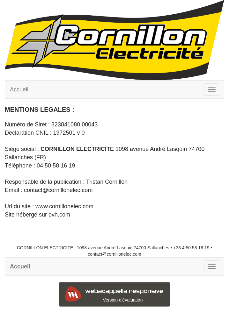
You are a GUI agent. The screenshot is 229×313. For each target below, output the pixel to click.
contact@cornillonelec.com (114, 254)
